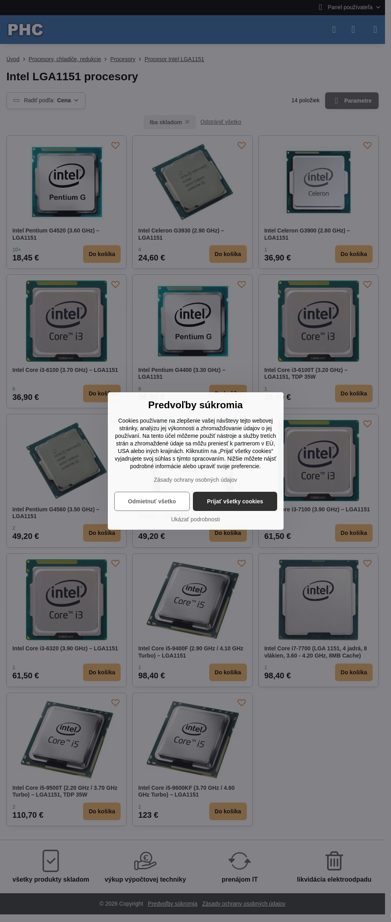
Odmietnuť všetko (152, 501)
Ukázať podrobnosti (195, 519)
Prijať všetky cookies (235, 501)
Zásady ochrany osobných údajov (195, 480)
